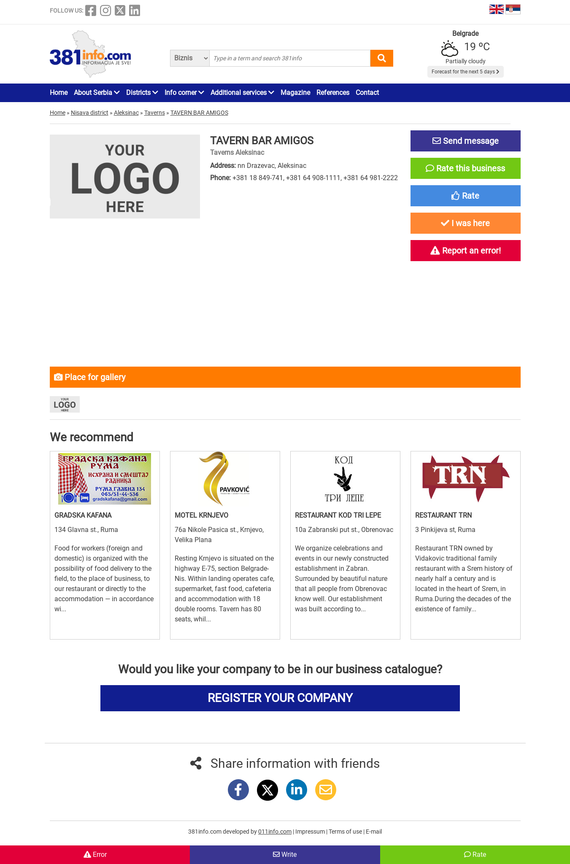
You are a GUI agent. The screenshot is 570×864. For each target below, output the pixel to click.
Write (285, 854)
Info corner (184, 93)
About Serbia (97, 93)
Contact (367, 93)
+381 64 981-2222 (370, 178)
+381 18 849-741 (257, 178)
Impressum (310, 831)
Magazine (295, 93)
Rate (475, 854)
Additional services (242, 93)
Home (59, 93)
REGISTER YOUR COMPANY (280, 698)
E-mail (374, 831)
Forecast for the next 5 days (466, 72)
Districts (142, 93)
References (332, 93)
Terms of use (346, 831)
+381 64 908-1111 (313, 178)
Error (95, 854)
